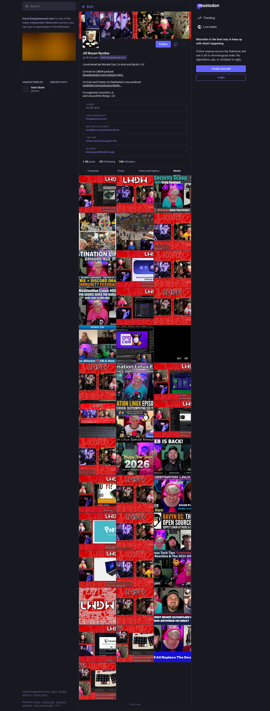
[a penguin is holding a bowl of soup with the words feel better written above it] (172, 343)
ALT (179, 358)
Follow (163, 44)
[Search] (49, 6)
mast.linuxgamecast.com (113, 57)
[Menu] (184, 44)
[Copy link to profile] (175, 44)
